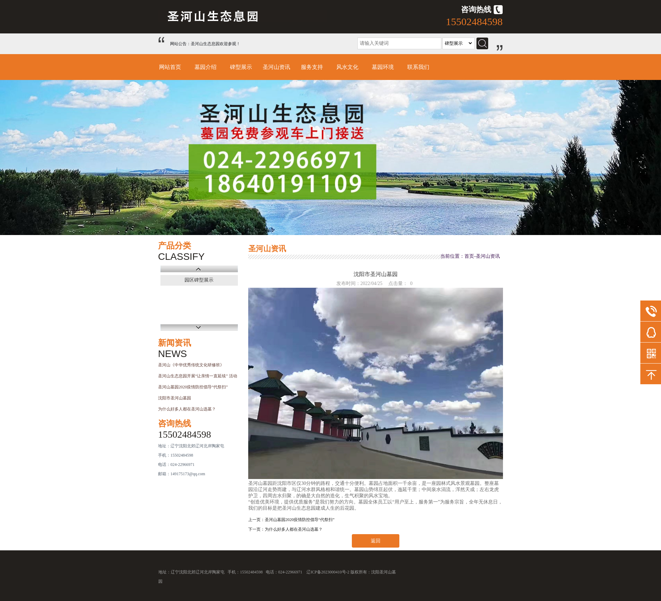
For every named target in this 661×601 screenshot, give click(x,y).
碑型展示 (241, 67)
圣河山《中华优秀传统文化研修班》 (191, 365)
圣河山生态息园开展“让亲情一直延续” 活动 (197, 376)
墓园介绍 (206, 67)
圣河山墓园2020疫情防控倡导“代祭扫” (193, 387)
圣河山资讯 (276, 67)
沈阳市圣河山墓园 (174, 398)
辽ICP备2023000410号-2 (327, 572)
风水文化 (347, 67)
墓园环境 (383, 67)
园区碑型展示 (199, 280)
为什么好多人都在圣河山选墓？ (187, 409)
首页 (469, 256)
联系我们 (418, 67)
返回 (375, 540)
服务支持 (312, 67)
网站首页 (170, 67)
